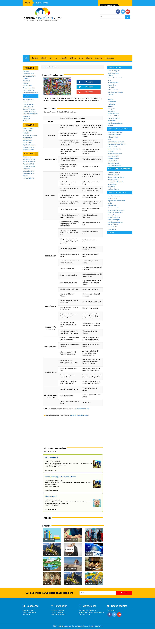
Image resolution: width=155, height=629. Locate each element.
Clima (109, 97)
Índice (26, 58)
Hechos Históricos (28, 99)
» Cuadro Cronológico (52, 490)
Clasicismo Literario (114, 172)
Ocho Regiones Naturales (115, 92)
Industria (110, 125)
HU (56, 58)
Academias (26, 81)
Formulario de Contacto (58, 614)
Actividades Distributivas (115, 222)
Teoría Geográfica (113, 73)
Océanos (110, 106)
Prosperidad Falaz (113, 158)
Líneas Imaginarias (113, 82)
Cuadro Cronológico (29, 111)
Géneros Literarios (28, 147)
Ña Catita (26, 133)
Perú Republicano (28, 178)
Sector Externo (112, 198)
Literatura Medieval (113, 175)
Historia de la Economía (115, 212)
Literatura (34, 58)
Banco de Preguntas (114, 71)
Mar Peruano (112, 121)
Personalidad (112, 229)
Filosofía (89, 58)
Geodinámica (112, 101)
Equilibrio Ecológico (29, 145)
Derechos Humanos (114, 196)
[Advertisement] (77, 39)
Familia (110, 203)
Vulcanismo (26, 118)
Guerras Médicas (113, 224)
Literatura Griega (28, 104)
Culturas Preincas (113, 137)
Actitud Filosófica (28, 128)
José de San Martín (29, 161)
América (25, 121)
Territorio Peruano (113, 113)
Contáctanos (109, 58)
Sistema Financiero (113, 215)
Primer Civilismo (113, 161)
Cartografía (111, 87)
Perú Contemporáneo (114, 165)
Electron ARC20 (42, 3)
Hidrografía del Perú (114, 118)
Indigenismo (111, 186)
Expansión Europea (114, 220)
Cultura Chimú (27, 142)
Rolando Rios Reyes (95, 626)
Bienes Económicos (114, 217)
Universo (110, 75)
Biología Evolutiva (113, 227)
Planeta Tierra (112, 85)
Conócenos (26, 614)
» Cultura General (50, 509)
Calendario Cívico (28, 73)
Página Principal (28, 610)
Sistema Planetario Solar (115, 78)
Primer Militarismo (28, 90)
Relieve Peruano (113, 90)
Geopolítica (111, 111)
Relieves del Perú (28, 164)
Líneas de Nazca (28, 106)
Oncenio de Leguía (29, 166)
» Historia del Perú (50, 470)
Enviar (124, 593)
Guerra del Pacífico (113, 163)
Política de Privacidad (57, 610)
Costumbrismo (27, 157)
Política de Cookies (57, 612)
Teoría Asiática (27, 138)
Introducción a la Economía (116, 210)
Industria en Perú (28, 149)
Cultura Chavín (27, 85)
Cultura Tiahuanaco (29, 109)
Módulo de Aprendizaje (30, 135)
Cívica (81, 58)
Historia (43, 58)
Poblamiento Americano (30, 114)
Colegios (25, 78)
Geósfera (110, 99)
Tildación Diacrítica (29, 159)
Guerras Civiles (112, 146)
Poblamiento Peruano (114, 134)
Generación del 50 (28, 173)
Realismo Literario (113, 189)
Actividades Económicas (115, 123)
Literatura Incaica (113, 179)
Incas (109, 139)
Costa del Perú (27, 140)
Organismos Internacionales (116, 201)
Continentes (111, 104)
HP (51, 58)
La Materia (26, 116)
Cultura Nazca (27, 130)
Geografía (63, 58)
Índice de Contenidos (29, 612)
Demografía (111, 109)
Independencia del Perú (115, 153)
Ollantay (25, 176)
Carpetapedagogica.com (82, 408)
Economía (98, 58)
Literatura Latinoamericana (116, 177)
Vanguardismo (112, 184)
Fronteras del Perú (113, 116)
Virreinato (110, 151)
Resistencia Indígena (114, 149)
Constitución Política (114, 208)
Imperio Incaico (27, 102)
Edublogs (26, 71)
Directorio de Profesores (30, 92)
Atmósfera (111, 94)
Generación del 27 (28, 171)
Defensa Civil (112, 205)
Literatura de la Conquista (115, 182)
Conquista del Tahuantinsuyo (116, 144)
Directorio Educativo (29, 76)
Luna (109, 80)
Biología (73, 58)
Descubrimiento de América (116, 142)
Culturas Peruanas (28, 88)
